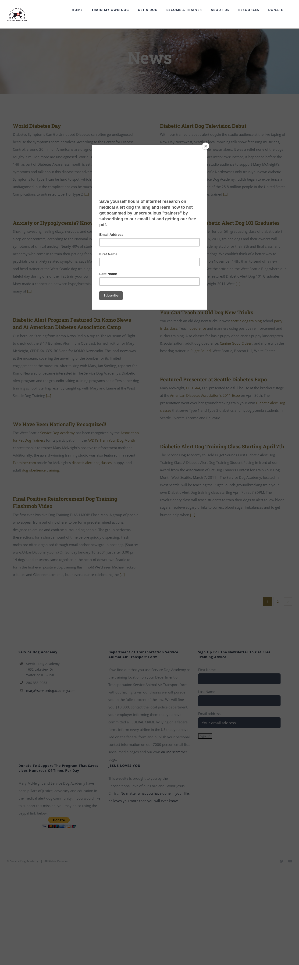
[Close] (205, 146)
